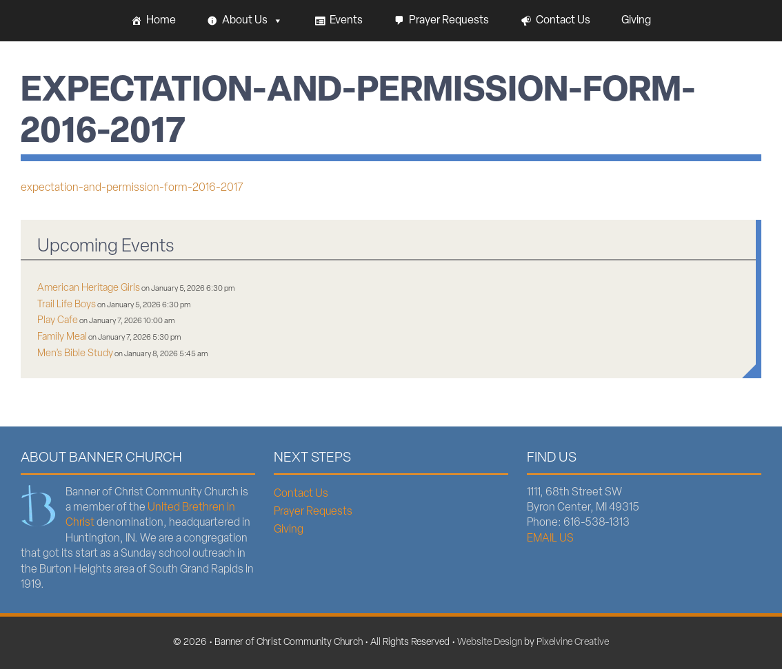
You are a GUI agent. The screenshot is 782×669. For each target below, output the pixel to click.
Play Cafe (57, 321)
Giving (636, 20)
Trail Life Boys (66, 305)
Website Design (489, 642)
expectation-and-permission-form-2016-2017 (132, 188)
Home (161, 20)
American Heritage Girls (88, 288)
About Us (252, 20)
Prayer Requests (449, 20)
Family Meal (62, 337)
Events (346, 20)
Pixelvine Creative (573, 642)
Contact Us (563, 20)
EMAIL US (550, 538)
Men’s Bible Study (75, 354)
